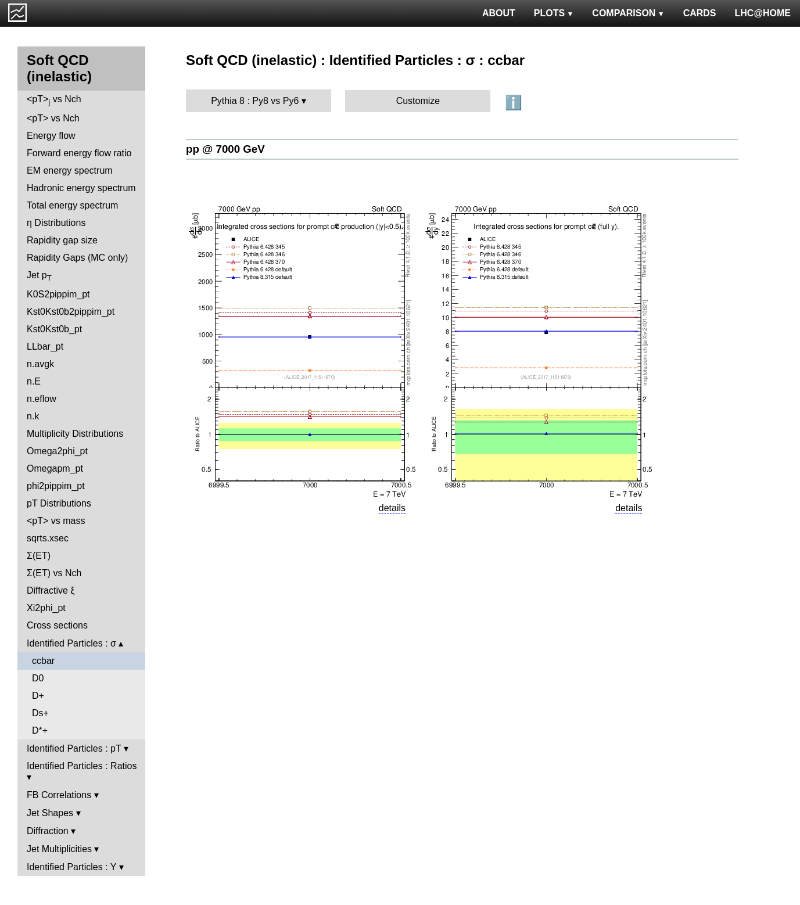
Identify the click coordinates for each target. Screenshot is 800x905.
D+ (38, 696)
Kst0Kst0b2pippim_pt (70, 312)
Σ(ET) (39, 556)
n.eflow (41, 399)
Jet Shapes (50, 813)
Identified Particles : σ (71, 643)
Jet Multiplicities (59, 849)
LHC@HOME (763, 13)
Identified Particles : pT (74, 748)
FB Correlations (59, 795)
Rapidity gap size (62, 240)
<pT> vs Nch (54, 100)
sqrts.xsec (48, 538)
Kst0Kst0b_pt (54, 329)
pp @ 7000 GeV (225, 149)
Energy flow (51, 136)
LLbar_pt (45, 346)
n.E (34, 381)
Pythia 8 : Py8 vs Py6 (255, 101)
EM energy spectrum (70, 170)
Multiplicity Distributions (75, 434)
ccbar (43, 661)
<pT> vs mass (56, 521)
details (392, 508)
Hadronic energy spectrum (81, 188)
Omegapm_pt (55, 468)
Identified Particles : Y (71, 867)
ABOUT (498, 13)
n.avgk (40, 364)
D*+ (40, 730)
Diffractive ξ (50, 590)
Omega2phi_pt (57, 451)
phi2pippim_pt (56, 486)
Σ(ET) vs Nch (54, 573)
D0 (38, 678)
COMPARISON (628, 13)
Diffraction (48, 831)
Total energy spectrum (72, 205)
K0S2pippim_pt (58, 294)
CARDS (699, 13)
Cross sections (57, 625)
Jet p (39, 276)
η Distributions (56, 223)
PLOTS (554, 13)
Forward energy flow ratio (79, 153)
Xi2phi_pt (46, 608)
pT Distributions (59, 503)
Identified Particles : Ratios (82, 766)
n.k (33, 416)
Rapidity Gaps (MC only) (77, 258)
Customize (418, 101)
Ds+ (40, 713)
